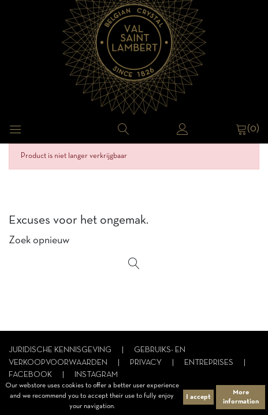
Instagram (96, 375)
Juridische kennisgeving (61, 350)
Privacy (146, 363)
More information (241, 397)
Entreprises (209, 363)
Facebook (31, 375)
